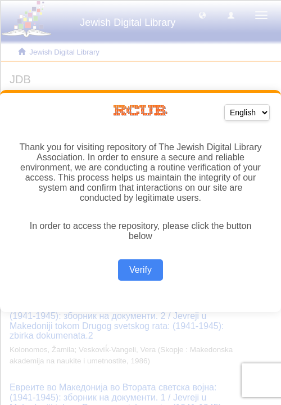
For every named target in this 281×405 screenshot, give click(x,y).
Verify (140, 269)
